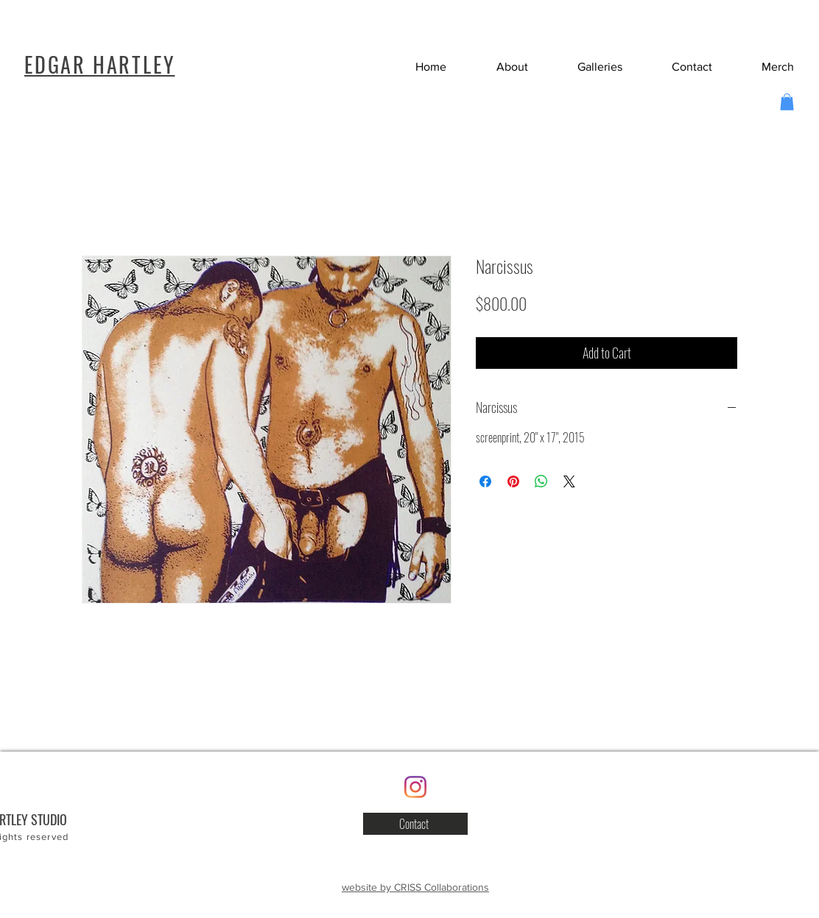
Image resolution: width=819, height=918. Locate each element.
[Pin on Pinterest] (513, 481)
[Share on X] (569, 481)
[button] (678, 67)
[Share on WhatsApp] (541, 481)
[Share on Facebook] (485, 481)
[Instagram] (415, 787)
